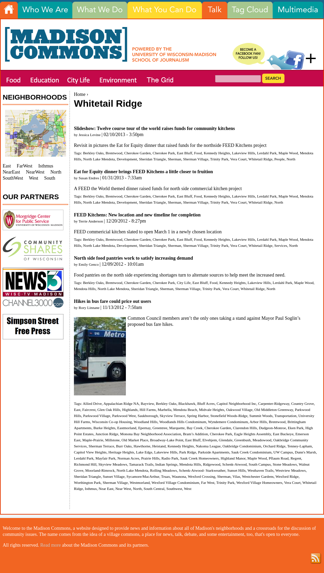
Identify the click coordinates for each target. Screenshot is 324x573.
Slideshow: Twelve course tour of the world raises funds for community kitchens (154, 128)
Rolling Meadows (163, 470)
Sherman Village (196, 159)
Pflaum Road (279, 458)
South (49, 178)
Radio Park (169, 458)
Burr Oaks (124, 446)
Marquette (177, 428)
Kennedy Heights (217, 153)
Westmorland (140, 482)
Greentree (160, 428)
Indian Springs (166, 464)
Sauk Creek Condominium (251, 452)
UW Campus (283, 452)
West (187, 489)
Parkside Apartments (214, 452)
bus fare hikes (159, 324)
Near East (106, 489)
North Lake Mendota (99, 159)
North (291, 159)
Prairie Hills (150, 458)
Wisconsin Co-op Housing (112, 422)
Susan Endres (89, 178)
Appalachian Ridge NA (121, 403)
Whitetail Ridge (260, 159)
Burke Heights (104, 428)
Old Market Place (135, 440)
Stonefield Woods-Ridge (228, 416)
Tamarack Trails (141, 464)
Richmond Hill (85, 464)
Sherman (174, 159)
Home (79, 94)
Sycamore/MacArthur (143, 476)
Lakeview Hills (243, 153)
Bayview (147, 403)
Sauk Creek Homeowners (199, 458)
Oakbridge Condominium (241, 446)
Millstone (112, 440)
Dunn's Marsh (305, 452)
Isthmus (91, 489)
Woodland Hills (145, 422)
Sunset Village (114, 476)
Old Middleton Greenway (273, 410)
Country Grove (302, 403)
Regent (296, 458)
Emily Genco (89, 264)
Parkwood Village (96, 416)
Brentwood (114, 153)
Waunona (179, 476)
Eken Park (295, 428)
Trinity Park (219, 159)
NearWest (35, 172)
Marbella (164, 410)
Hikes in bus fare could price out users (112, 301)
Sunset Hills (236, 470)
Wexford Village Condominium (175, 482)
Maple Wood (288, 153)
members (171, 318)
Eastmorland (126, 428)
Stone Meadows (285, 464)
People (279, 159)
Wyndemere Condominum (228, 422)
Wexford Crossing (201, 476)
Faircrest (89, 410)
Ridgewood (211, 464)
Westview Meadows (290, 470)
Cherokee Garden (137, 153)
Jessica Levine (90, 135)
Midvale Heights (211, 410)
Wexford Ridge (286, 476)
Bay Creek (195, 428)
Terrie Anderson (91, 221)
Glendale (225, 440)
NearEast (11, 172)
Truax (165, 476)
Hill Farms (148, 410)
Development (127, 159)
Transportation (285, 416)
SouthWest (13, 178)
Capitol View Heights (90, 452)
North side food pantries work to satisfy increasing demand (133, 258)
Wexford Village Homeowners (259, 482)
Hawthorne (142, 446)
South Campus (260, 464)
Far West (208, 482)
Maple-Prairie (92, 440)
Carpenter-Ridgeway (273, 403)
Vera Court (238, 159)
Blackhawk (187, 403)
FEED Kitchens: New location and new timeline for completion (137, 214)
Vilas (236, 476)
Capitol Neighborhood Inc (236, 403)
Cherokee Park (164, 153)
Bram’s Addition (195, 434)
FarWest (24, 165)
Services (280, 245)
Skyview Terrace (172, 416)
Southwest (174, 489)
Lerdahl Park (267, 153)
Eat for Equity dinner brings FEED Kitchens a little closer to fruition (143, 171)
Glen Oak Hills (109, 410)
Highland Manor (233, 458)
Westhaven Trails (260, 470)
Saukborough (148, 416)
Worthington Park (87, 482)
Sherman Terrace (101, 446)
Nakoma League (208, 446)
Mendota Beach (185, 410)
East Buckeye (283, 434)
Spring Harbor (198, 416)
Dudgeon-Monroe (272, 428)
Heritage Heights (121, 452)
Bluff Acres (206, 403)
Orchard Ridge (274, 446)
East (77, 410)
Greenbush (242, 440)
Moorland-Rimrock (100, 470)
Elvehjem (209, 440)
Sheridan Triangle (152, 159)
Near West (123, 489)
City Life (184, 283)
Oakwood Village (239, 410)
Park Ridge (187, 452)
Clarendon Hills (245, 428)
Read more (50, 545)
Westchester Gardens (258, 476)
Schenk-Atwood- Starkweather (202, 470)
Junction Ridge (107, 434)
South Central (153, 489)
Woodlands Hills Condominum (182, 422)
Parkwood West (124, 416)
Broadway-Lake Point (167, 440)
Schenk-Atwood (234, 464)
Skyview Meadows (112, 464)
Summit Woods (261, 416)
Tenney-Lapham (299, 446)
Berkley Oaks (93, 153)
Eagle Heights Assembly (252, 434)
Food (198, 153)
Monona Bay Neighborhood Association (150, 434)
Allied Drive (92, 403)
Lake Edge (144, 452)
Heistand (159, 446)
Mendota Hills (85, 289)
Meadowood (261, 440)
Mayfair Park (105, 458)
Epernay (144, 428)
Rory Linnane (89, 308)
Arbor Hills (258, 422)
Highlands (130, 410)
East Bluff (184, 153)
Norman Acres (128, 458)
